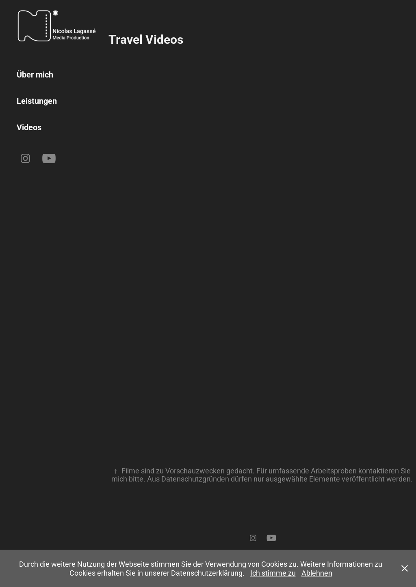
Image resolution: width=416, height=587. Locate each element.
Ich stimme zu (273, 573)
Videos (29, 127)
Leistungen (37, 100)
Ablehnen (316, 573)
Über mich (35, 74)
